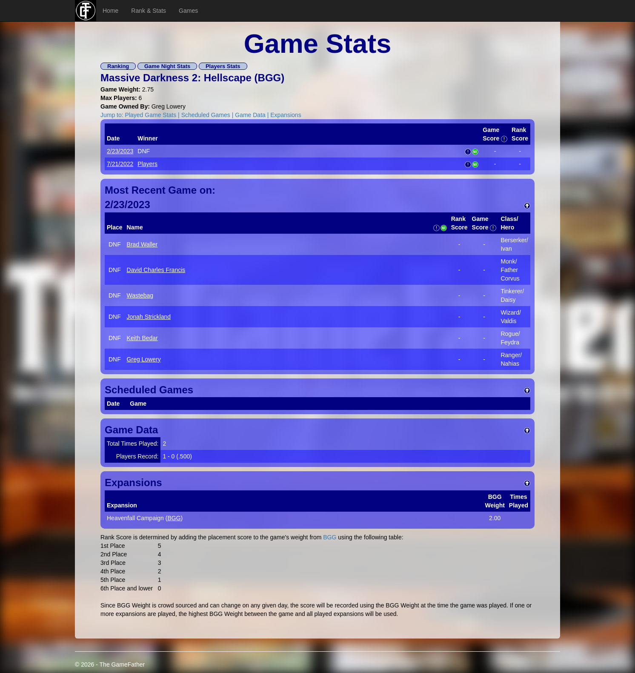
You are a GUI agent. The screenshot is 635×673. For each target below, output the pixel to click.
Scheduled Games (205, 115)
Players (147, 163)
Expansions (285, 115)
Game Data (250, 115)
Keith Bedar (142, 338)
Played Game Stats (151, 115)
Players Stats (223, 66)
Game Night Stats (167, 66)
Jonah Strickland (149, 316)
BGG (269, 77)
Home (110, 10)
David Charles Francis (156, 269)
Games (188, 10)
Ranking (118, 66)
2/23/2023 (120, 151)
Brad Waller (142, 244)
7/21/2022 (120, 163)
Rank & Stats (148, 10)
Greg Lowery (144, 359)
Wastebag (140, 295)
